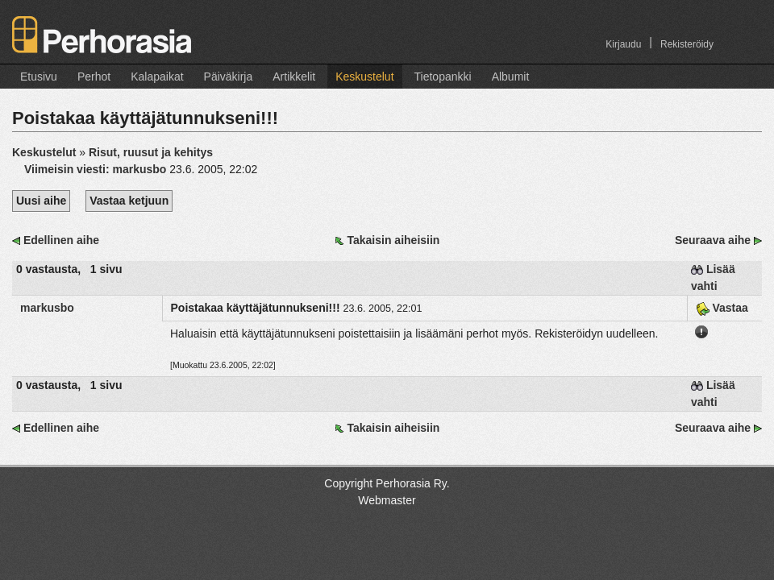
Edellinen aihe (61, 240)
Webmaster (386, 500)
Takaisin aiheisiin (393, 240)
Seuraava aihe (713, 240)
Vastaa (722, 307)
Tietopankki (443, 76)
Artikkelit (294, 76)
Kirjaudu (623, 44)
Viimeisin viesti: (96, 169)
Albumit (511, 76)
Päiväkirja (228, 76)
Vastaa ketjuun (129, 200)
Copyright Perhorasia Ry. (386, 483)
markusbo (47, 307)
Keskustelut (364, 76)
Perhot (93, 76)
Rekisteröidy (687, 44)
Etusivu (38, 76)
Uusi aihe (41, 200)
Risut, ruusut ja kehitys (151, 152)
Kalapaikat (157, 76)
